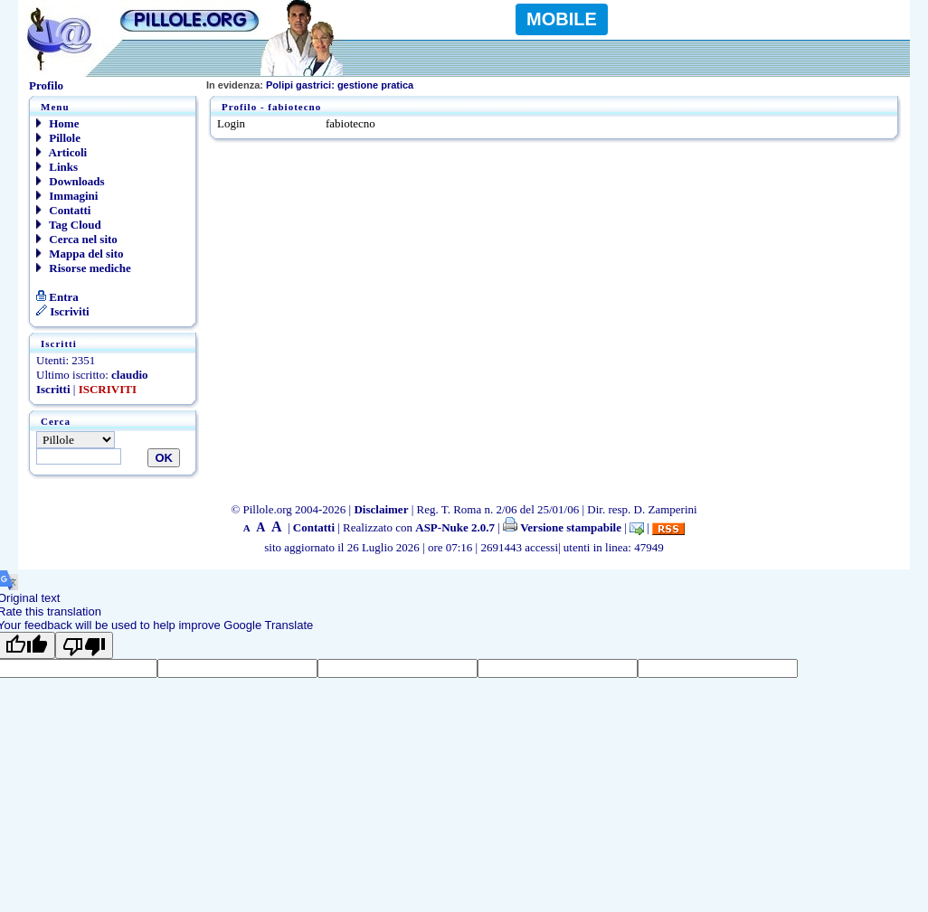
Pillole (58, 138)
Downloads (70, 181)
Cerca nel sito (77, 239)
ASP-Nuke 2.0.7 (455, 527)
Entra (57, 297)
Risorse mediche (83, 268)
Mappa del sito (80, 253)
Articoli (61, 152)
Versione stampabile (562, 527)
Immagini (67, 195)
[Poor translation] (84, 645)
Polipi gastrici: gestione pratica (309, 85)
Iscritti (53, 389)
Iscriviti (63, 311)
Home (57, 123)
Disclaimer (381, 509)
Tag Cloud (68, 224)
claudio (129, 374)
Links (57, 167)
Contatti (63, 210)
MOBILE (561, 19)
